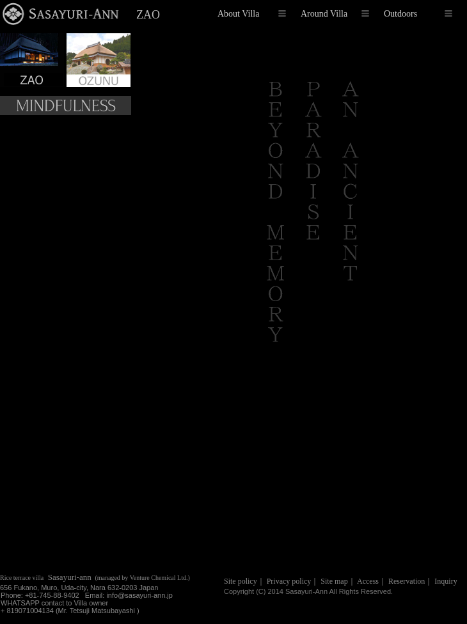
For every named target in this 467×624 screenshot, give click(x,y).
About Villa (252, 14)
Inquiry (445, 581)
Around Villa (335, 14)
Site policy (240, 581)
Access (368, 581)
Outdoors (418, 14)
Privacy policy (289, 581)
